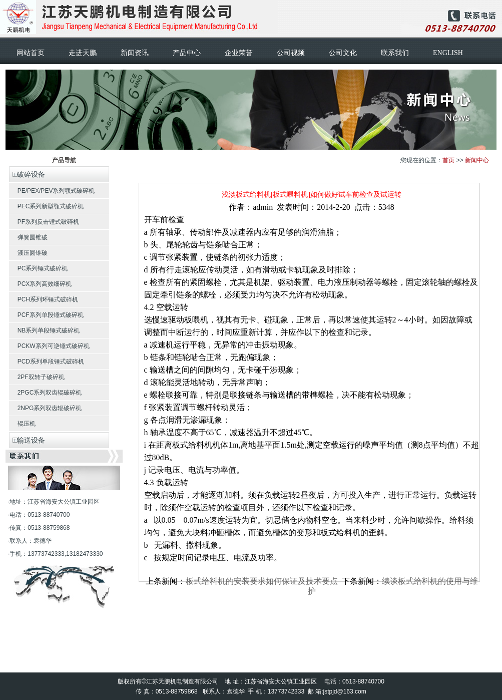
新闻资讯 (135, 53)
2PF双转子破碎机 (37, 377)
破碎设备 (27, 174)
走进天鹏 (83, 53)
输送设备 (27, 440)
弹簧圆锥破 (28, 237)
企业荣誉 (239, 53)
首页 (448, 160)
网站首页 (31, 53)
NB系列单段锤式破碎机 (44, 330)
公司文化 (343, 53)
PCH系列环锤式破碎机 (43, 299)
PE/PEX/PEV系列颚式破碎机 (52, 190)
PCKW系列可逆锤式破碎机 (49, 345)
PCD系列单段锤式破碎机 (46, 361)
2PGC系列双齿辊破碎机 (45, 392)
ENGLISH (448, 53)
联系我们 (395, 53)
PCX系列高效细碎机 (40, 283)
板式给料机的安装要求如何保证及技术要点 (262, 581)
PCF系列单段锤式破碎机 (46, 314)
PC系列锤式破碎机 (38, 268)
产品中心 (187, 53)
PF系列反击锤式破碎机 (44, 221)
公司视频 (291, 53)
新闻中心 (477, 160)
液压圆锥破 (28, 252)
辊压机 (22, 423)
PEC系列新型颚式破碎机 (46, 206)
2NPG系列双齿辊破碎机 (45, 408)
